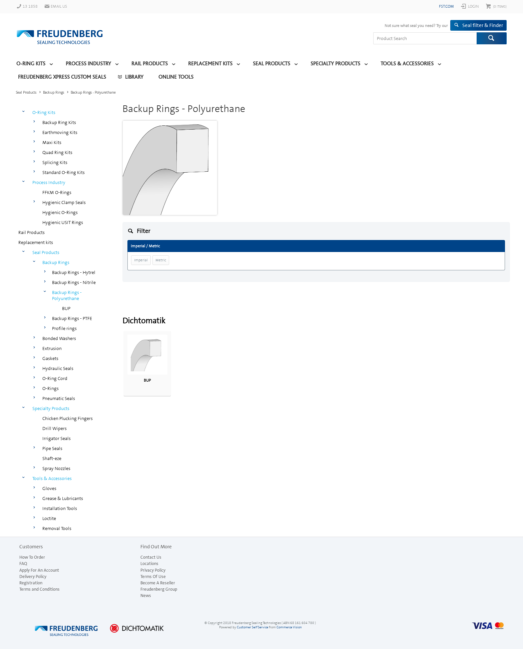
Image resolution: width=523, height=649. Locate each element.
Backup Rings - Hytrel (73, 272)
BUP (66, 308)
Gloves (49, 488)
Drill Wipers (54, 428)
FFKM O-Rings (56, 192)
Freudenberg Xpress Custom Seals (62, 77)
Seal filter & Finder (482, 25)
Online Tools (175, 77)
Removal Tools (56, 528)
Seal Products (271, 64)
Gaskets (50, 358)
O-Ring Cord (54, 378)
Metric (160, 260)
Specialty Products (335, 64)
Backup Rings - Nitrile (74, 282)
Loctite (49, 518)
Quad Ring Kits (57, 152)
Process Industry (88, 64)
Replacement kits (210, 64)
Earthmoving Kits (59, 132)
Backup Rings (55, 262)
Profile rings (64, 328)
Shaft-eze (51, 458)
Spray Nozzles (56, 468)
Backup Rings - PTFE (72, 318)
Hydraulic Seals (57, 368)
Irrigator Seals (56, 438)
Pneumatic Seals (58, 398)
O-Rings (50, 388)
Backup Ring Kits (59, 122)
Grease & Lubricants (62, 498)
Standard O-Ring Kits (63, 172)
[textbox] (425, 38)
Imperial (141, 260)
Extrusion (52, 348)
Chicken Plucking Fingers (67, 418)
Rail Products (149, 64)
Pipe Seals (52, 448)
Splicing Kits (54, 162)
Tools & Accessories (407, 64)
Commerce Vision (289, 627)
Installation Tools (59, 508)
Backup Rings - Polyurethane (67, 295)
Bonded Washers (59, 338)
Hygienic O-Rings (60, 212)
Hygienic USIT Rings (62, 222)
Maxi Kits (51, 142)
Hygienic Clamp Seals (64, 202)
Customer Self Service (252, 627)
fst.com (446, 6)
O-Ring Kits (30, 64)
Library (134, 77)
